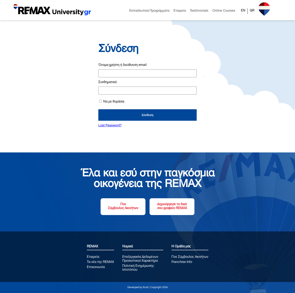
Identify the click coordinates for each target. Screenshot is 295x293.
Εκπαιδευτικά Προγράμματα (149, 11)
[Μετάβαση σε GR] (252, 11)
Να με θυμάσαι (111, 102)
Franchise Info (181, 262)
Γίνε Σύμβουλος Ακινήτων (123, 206)
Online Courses (223, 11)
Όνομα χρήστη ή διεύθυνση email (122, 65)
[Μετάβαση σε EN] (243, 11)
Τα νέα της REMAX (100, 262)
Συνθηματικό (107, 82)
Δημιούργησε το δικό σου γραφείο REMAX (172, 206)
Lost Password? (110, 125)
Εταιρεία (180, 11)
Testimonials (199, 11)
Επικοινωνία (96, 267)
